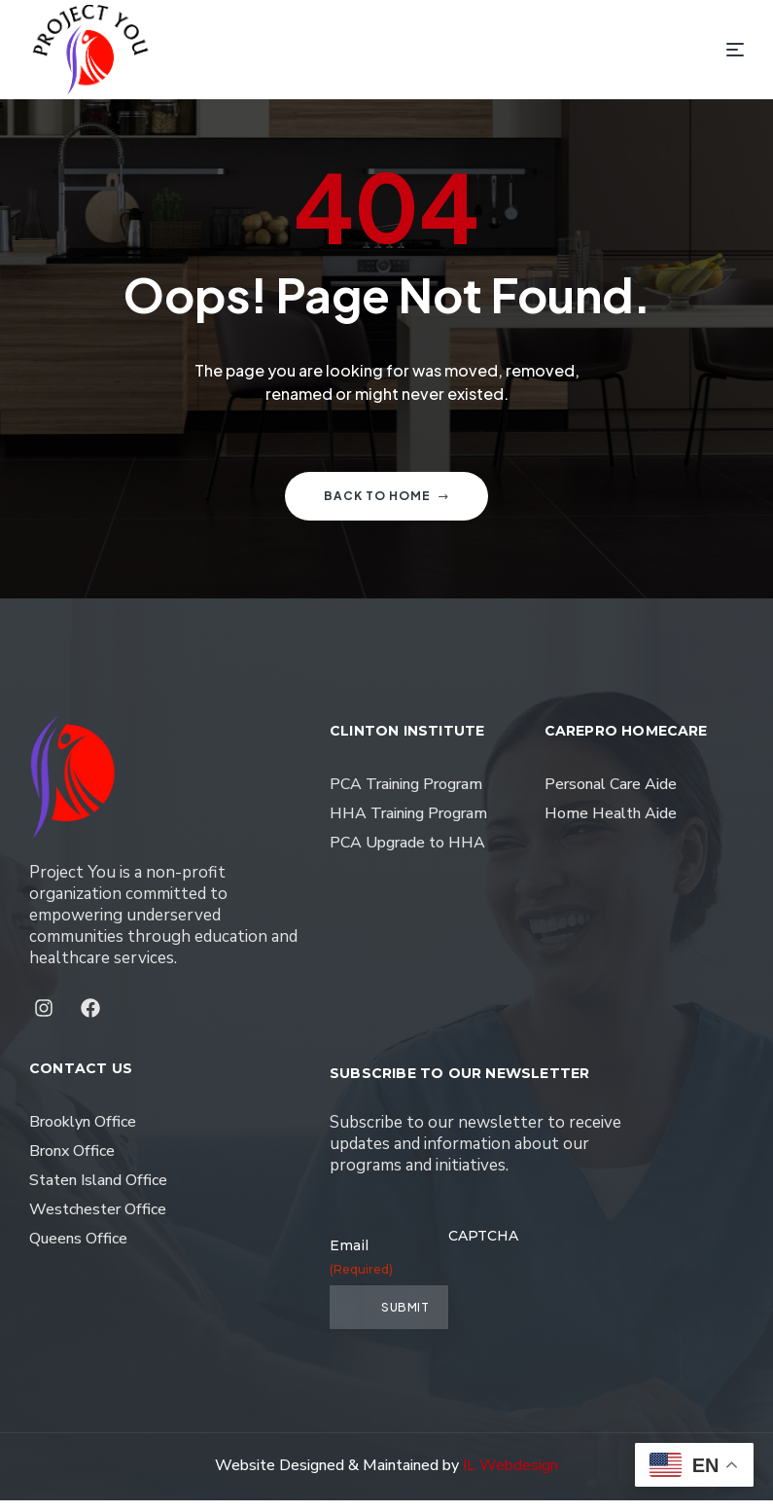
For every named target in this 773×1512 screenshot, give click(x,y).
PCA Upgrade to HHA (407, 854)
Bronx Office (72, 1162)
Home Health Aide (611, 825)
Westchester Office (97, 1221)
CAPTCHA (483, 1247)
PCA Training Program (406, 796)
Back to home (386, 507)
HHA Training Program (408, 825)
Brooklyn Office (82, 1133)
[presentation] (596, 1303)
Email (346, 1268)
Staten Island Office (98, 1192)
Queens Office (78, 1250)
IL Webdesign (510, 1477)
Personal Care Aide (611, 796)
